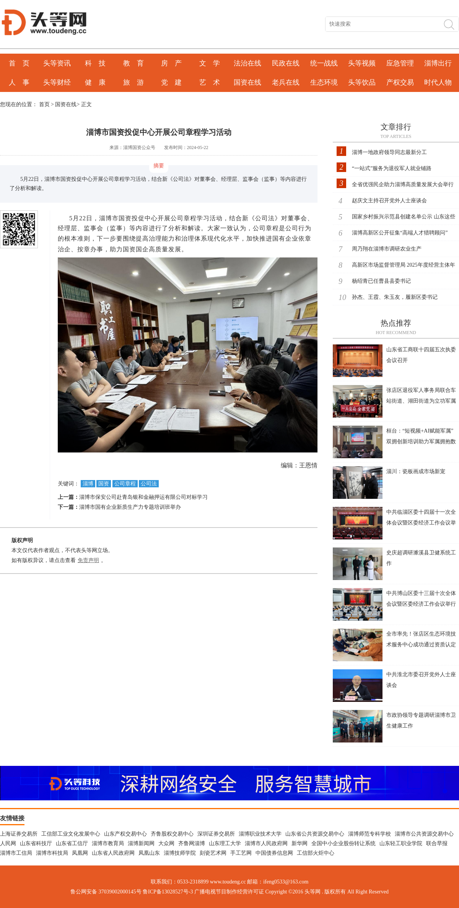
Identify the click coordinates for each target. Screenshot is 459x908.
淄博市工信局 (16, 853)
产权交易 (400, 82)
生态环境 (324, 82)
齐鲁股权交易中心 (172, 834)
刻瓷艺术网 (213, 853)
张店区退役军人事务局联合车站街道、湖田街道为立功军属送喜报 (421, 401)
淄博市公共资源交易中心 (424, 834)
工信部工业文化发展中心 (70, 834)
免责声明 (88, 560)
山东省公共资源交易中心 (314, 834)
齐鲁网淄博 (191, 843)
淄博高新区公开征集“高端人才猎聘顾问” (400, 233)
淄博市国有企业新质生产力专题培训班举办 (130, 507)
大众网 (166, 843)
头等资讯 (57, 63)
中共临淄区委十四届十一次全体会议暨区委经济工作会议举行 (421, 522)
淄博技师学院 (180, 853)
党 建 (171, 82)
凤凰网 (80, 853)
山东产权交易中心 (125, 834)
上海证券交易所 (18, 834)
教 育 (133, 63)
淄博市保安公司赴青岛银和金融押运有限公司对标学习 (143, 497)
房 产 (171, 63)
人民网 (8, 843)
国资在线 (247, 82)
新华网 (299, 843)
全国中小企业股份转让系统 (343, 843)
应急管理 (400, 63)
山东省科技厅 (36, 843)
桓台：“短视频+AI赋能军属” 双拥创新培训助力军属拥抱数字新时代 (421, 441)
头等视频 (362, 63)
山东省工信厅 (72, 843)
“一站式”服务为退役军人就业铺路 (391, 168)
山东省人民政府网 (113, 853)
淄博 (88, 484)
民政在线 (285, 63)
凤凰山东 (149, 853)
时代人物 (438, 82)
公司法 (149, 484)
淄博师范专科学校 (369, 834)
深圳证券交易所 (216, 834)
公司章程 (125, 484)
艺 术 (209, 82)
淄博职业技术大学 (260, 834)
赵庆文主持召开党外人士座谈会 (389, 200)
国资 (103, 484)
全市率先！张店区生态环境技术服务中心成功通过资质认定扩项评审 (421, 644)
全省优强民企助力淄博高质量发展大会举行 (403, 184)
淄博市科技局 (52, 853)
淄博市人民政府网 (266, 843)
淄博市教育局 (108, 843)
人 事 (19, 82)
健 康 (95, 82)
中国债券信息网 (274, 853)
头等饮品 (362, 82)
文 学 (209, 63)
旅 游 (133, 82)
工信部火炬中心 (315, 853)
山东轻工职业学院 (400, 843)
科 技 (95, 63)
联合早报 (437, 843)
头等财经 (57, 82)
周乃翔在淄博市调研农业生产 (387, 249)
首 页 (19, 63)
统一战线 (324, 63)
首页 (44, 104)
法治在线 (247, 63)
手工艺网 (241, 853)
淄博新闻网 (141, 843)
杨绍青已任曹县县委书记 (381, 281)
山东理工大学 (225, 843)
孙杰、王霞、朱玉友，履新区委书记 (395, 297)
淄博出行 (438, 63)
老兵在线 (285, 82)
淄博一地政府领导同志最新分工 (389, 152)
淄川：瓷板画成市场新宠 (415, 471)
